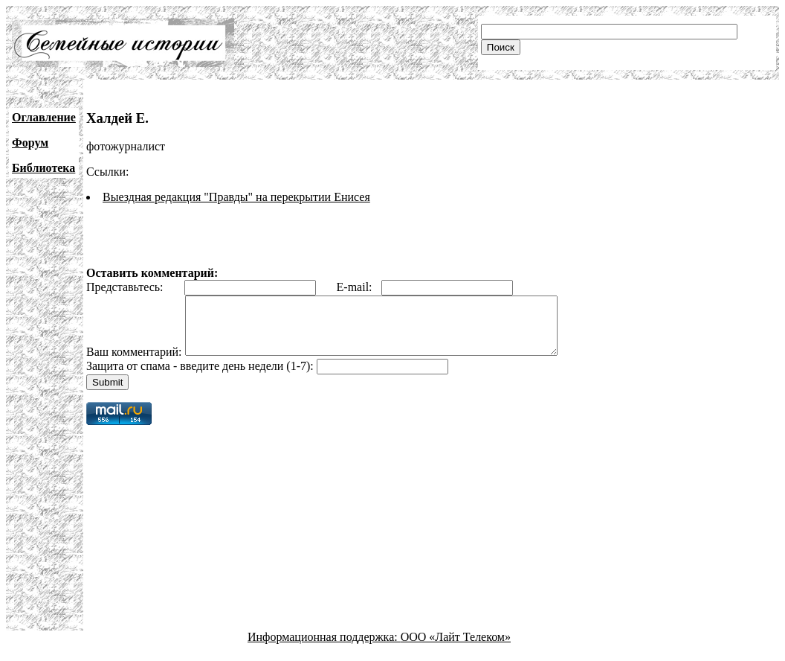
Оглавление (44, 117)
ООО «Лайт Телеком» (456, 648)
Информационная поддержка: (324, 648)
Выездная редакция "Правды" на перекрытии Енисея (236, 197)
